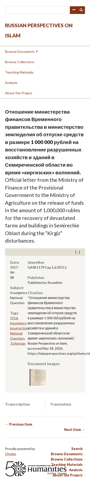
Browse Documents (20, 51)
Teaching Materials (19, 72)
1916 (14, 318)
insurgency (18, 323)
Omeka (10, 454)
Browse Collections (19, 62)
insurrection (19, 328)
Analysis (11, 83)
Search (81, 10)
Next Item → (74, 430)
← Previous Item (18, 424)
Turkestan (18, 343)
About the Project (18, 93)
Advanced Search (74, 10)
